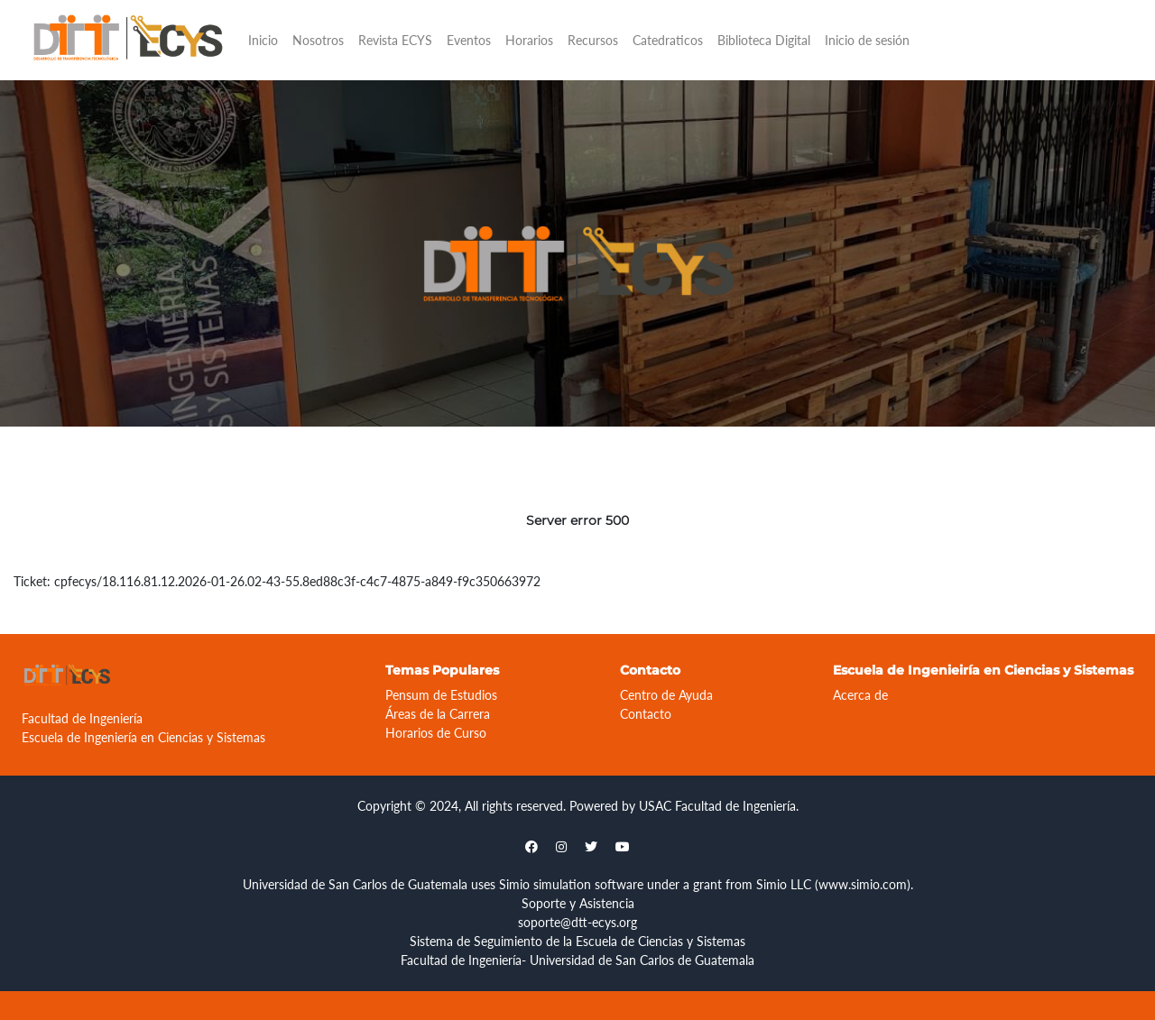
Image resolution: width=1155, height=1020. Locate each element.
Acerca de (860, 695)
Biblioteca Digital (763, 40)
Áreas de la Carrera (437, 713)
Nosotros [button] (318, 40)
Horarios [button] (529, 40)
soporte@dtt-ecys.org (577, 922)
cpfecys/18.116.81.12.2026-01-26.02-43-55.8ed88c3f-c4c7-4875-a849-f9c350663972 (297, 581)
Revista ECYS (395, 40)
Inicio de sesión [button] (867, 40)
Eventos (469, 40)
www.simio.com (862, 884)
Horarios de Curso (435, 732)
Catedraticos (668, 40)
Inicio (263, 40)
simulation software (588, 884)
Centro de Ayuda (666, 695)
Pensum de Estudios (441, 695)
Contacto (645, 713)
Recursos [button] (593, 40)
